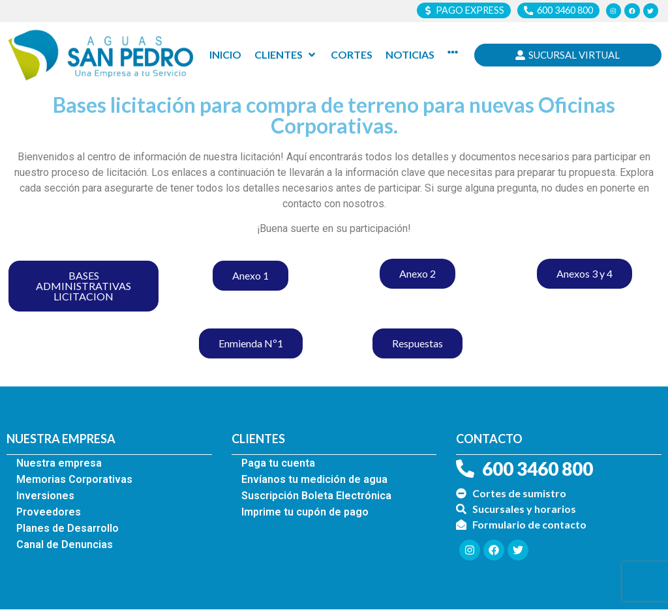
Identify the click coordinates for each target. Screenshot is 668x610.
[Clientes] (286, 55)
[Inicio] (225, 55)
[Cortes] (351, 55)
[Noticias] (410, 55)
